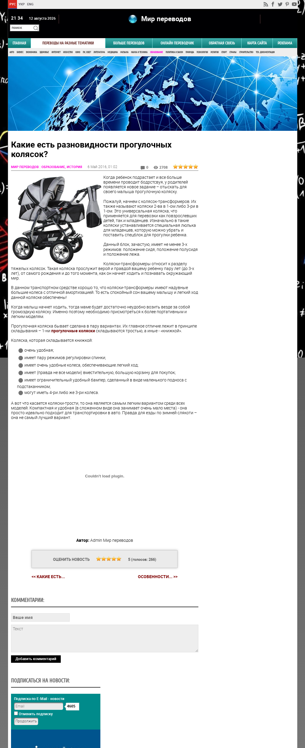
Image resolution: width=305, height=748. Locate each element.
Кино (77, 44)
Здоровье (44, 44)
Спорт (224, 44)
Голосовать (246, 354)
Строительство (246, 44)
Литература (99, 44)
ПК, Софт (87, 44)
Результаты (247, 363)
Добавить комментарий (35, 695)
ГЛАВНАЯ (19, 34)
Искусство (68, 44)
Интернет (56, 44)
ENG (30, 4)
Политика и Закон (174, 44)
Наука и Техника (139, 44)
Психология (202, 44)
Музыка (124, 44)
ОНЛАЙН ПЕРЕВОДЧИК (177, 34)
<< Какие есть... (46, 573)
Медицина (113, 44)
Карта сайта (257, 34)
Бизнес (20, 44)
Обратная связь (222, 34)
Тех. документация (265, 44)
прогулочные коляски (93, 322)
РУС (12, 4)
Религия (215, 44)
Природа (190, 44)
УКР (21, 4)
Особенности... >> (155, 573)
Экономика (31, 44)
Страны (232, 44)
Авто (12, 44)
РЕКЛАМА (285, 34)
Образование (156, 44)
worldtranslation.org (238, 717)
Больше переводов (128, 34)
